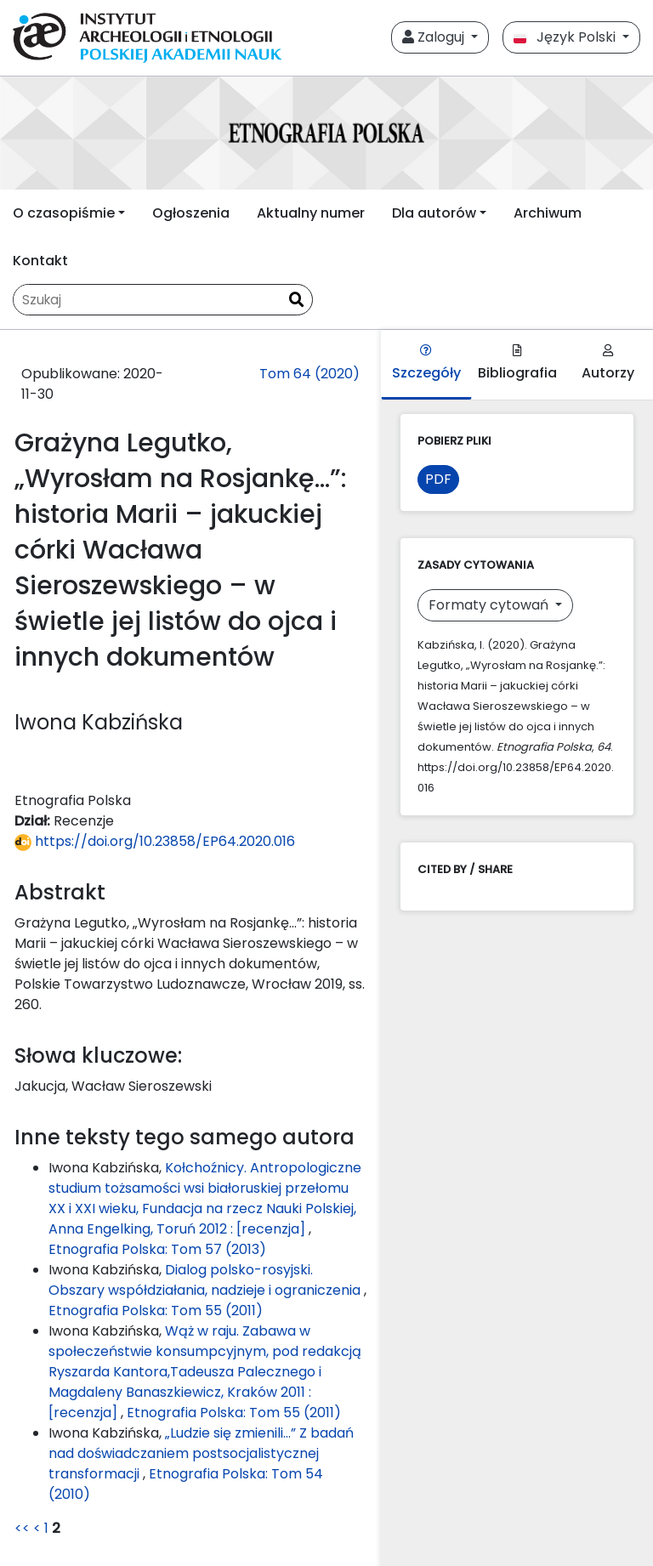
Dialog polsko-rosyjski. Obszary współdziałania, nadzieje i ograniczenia (206, 1280)
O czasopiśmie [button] (64, 213)
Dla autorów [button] (434, 213)
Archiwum (548, 213)
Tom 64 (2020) (309, 373)
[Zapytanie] (147, 300)
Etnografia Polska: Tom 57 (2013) (157, 1249)
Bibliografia (517, 363)
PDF (438, 479)
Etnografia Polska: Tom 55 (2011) (155, 1310)
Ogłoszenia (191, 213)
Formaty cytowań (490, 605)
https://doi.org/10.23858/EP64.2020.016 (154, 841)
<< (22, 1528)
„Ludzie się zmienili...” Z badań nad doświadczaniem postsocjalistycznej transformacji (201, 1453)
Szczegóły (426, 363)
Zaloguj (435, 37)
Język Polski (566, 37)
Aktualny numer (311, 213)
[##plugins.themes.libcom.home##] (326, 133)
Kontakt (40, 260)
